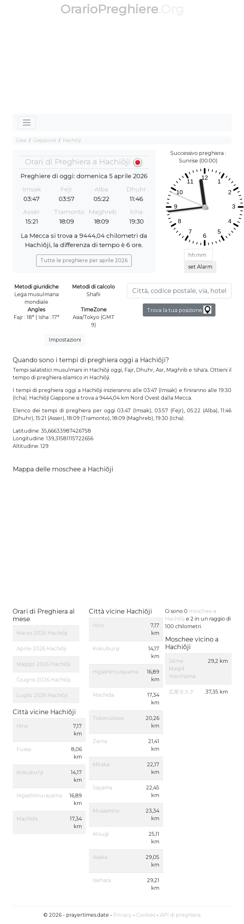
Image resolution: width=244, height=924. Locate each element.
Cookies (145, 915)
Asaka (100, 857)
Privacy (122, 915)
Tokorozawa (108, 718)
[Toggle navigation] (27, 122)
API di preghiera (180, 915)
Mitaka (101, 764)
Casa (21, 140)
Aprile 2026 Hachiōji (41, 649)
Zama (100, 741)
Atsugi (101, 834)
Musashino (106, 811)
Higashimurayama (39, 796)
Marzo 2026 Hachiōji (41, 633)
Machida (27, 819)
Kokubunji (29, 772)
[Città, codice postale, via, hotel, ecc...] (179, 290)
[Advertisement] (122, 66)
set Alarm (200, 267)
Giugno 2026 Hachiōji (43, 680)
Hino (22, 726)
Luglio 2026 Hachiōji (41, 695)
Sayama (102, 788)
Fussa (23, 749)
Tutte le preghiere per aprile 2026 (84, 260)
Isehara (102, 880)
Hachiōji (72, 140)
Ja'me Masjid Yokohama (182, 668)
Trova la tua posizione (179, 310)
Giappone (44, 140)
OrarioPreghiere (109, 9)
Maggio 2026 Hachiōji (43, 664)
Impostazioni (65, 340)
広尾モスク (181, 692)
